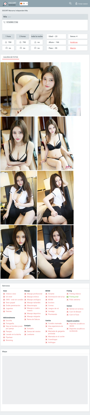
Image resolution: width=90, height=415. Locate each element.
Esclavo (51, 303)
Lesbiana (30, 334)
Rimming (9, 340)
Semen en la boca (76, 309)
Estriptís (30, 328)
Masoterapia (32, 305)
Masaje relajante (33, 316)
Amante (51, 294)
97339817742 (12, 22)
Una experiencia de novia (55, 327)
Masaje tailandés (33, 303)
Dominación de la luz (56, 297)
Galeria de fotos (10, 57)
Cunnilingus (52, 339)
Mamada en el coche (56, 336)
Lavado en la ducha (13, 334)
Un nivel (9, 297)
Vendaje (51, 311)
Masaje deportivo (34, 313)
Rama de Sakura (33, 319)
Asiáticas (74, 42)
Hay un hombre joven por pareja (14, 327)
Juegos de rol (53, 308)
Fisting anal (73, 297)
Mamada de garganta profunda (56, 332)
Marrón (73, 48)
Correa (50, 305)
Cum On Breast (75, 312)
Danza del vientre (33, 331)
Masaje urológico (34, 300)
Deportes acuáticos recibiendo (77, 330)
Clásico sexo (11, 294)
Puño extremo (74, 300)
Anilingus (51, 342)
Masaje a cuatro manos (33, 309)
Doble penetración (13, 305)
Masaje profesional (34, 294)
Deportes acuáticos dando (77, 325)
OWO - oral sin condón (14, 300)
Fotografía (10, 323)
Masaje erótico (33, 297)
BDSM (50, 300)
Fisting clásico (75, 294)
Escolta (9, 321)
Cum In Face (74, 315)
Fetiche (9, 311)
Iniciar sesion (82, 3)
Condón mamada (55, 323)
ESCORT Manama (8, 11)
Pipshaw (9, 337)
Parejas (9, 331)
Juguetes (9, 308)
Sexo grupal (10, 303)
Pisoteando (52, 314)
